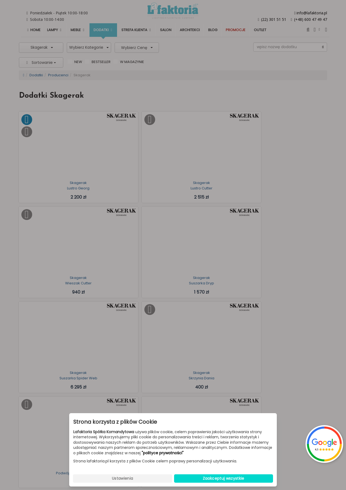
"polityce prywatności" (163, 453)
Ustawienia (122, 478)
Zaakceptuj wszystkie (223, 478)
